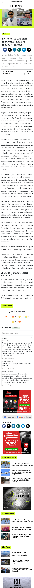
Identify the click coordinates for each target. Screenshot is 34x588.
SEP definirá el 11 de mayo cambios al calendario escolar (22, 464)
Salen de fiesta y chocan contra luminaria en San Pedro (20, 561)
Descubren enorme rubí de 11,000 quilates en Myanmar (21, 528)
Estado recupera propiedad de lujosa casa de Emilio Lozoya (21, 480)
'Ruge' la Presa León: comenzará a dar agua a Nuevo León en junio (20, 554)
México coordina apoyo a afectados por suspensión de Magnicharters (22, 472)
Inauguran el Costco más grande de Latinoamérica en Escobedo (22, 569)
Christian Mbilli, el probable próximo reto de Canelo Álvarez (22, 536)
